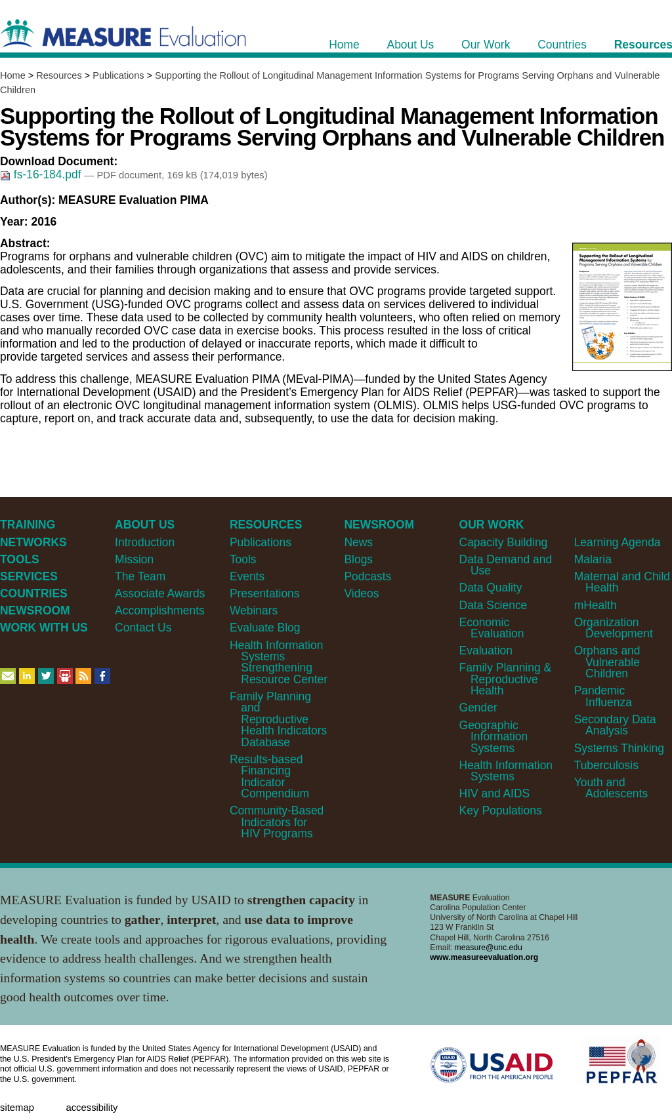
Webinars (254, 610)
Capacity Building (503, 542)
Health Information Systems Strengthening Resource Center (278, 662)
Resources (58, 75)
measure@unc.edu (488, 947)
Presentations (265, 593)
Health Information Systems (506, 771)
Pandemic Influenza (603, 696)
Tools (243, 559)
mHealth (595, 605)
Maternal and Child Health (622, 582)
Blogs (358, 559)
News (358, 542)
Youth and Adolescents (611, 788)
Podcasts (367, 576)
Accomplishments (160, 610)
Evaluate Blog (265, 627)
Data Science (493, 605)
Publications (118, 75)
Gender (478, 707)
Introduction (145, 542)
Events (247, 576)
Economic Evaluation (491, 628)
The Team (140, 576)
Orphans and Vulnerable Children (607, 662)
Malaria (593, 559)
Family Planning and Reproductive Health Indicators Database (278, 719)
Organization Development (613, 628)
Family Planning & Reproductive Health (505, 679)
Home (13, 75)
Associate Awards (160, 593)
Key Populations (500, 810)
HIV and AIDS (494, 793)
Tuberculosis (606, 765)
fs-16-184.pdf (42, 174)
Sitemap (17, 1107)
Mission (134, 559)
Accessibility (91, 1107)
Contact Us (143, 627)
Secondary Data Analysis (615, 725)
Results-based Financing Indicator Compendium (269, 776)
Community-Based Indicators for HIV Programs (277, 822)
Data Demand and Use (506, 565)
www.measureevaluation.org (484, 957)
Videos (361, 593)
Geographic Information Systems (493, 737)
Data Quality (490, 587)
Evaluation (486, 650)
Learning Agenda (617, 542)
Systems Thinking (619, 748)
